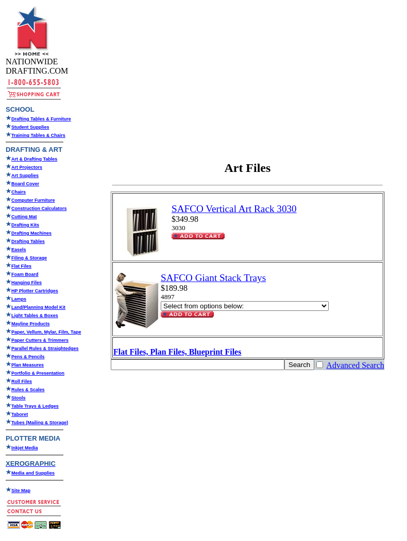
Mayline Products (30, 323)
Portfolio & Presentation (37, 373)
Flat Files (21, 266)
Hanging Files (26, 282)
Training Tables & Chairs (38, 135)
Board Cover (25, 183)
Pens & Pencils (28, 356)
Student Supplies (30, 127)
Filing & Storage (29, 257)
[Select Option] (245, 306)
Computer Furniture (33, 200)
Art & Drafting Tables (34, 159)
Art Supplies (25, 175)
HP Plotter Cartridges (34, 290)
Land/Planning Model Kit (38, 307)
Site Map (20, 490)
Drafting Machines (31, 233)
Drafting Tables (28, 241)
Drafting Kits (25, 225)
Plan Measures (27, 365)
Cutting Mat (24, 216)
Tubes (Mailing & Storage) (39, 422)
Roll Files (21, 381)
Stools (18, 397)
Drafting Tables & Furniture (41, 118)
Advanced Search (355, 365)
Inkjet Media (24, 447)
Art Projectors (26, 167)
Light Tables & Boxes (34, 315)
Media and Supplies (33, 473)
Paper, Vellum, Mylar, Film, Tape (46, 332)
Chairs (18, 192)
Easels (18, 249)
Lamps (18, 299)
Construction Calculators (39, 208)
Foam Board (25, 274)
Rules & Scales (28, 389)
